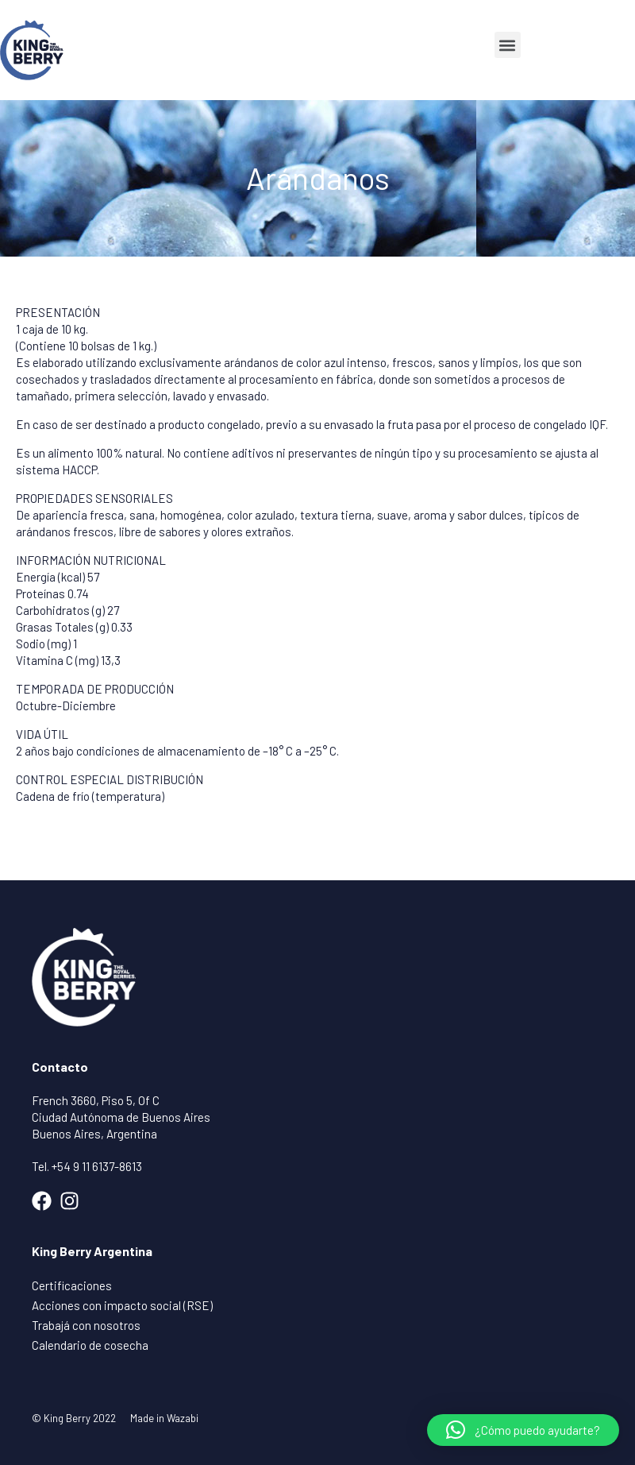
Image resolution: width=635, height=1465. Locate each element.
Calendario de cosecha (90, 1345)
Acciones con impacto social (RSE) (122, 1305)
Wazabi (182, 1418)
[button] (508, 45)
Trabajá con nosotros (86, 1325)
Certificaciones (72, 1285)
